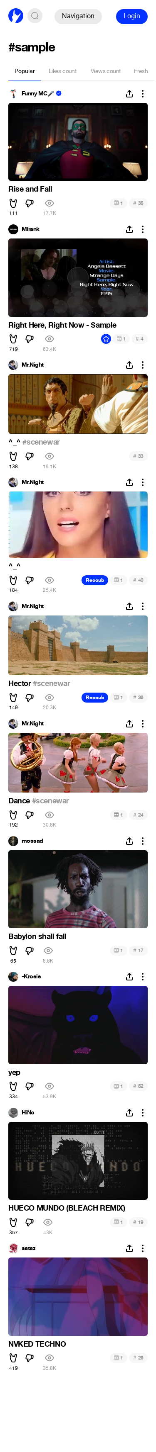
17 (138, 950)
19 (138, 1222)
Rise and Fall (30, 189)
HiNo (28, 1113)
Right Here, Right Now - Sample (62, 325)
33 (138, 456)
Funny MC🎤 (38, 94)
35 (138, 203)
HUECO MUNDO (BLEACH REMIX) (66, 1208)
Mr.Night (33, 365)
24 (138, 815)
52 (138, 1086)
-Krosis (31, 977)
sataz (28, 1248)
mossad (32, 841)
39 (138, 697)
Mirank (31, 229)
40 (138, 580)
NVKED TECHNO (37, 1344)
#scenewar (40, 442)
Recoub (95, 580)
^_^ (15, 442)
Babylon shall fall (37, 936)
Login (132, 16)
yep (14, 1072)
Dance (20, 801)
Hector (20, 683)
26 (138, 1358)
